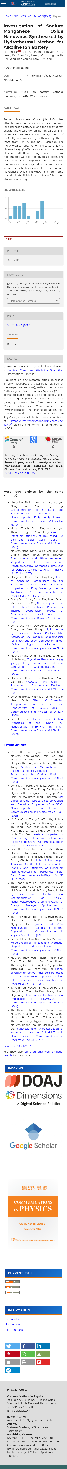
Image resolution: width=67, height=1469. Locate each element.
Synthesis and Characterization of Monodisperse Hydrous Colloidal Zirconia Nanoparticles (37, 1032)
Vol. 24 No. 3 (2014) (39, 16)
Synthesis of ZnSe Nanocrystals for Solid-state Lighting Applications (37, 927)
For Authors (12, 1324)
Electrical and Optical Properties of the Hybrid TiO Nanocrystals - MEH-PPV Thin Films (37, 723)
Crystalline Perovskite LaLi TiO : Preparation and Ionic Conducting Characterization (37, 663)
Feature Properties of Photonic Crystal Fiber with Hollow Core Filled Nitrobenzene (37, 838)
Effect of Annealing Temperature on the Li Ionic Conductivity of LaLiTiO (37, 704)
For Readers (12, 1319)
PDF (10, 239)
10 (24, 1045)
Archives (20, 16)
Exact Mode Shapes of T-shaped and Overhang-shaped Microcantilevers (37, 942)
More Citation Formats (23, 300)
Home (7, 16)
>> (29, 1045)
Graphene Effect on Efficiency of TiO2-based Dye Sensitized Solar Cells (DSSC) (37, 536)
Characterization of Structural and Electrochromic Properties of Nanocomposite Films (37, 513)
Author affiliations (17, 67)
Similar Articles (15, 745)
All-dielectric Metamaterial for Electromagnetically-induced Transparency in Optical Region (37, 770)
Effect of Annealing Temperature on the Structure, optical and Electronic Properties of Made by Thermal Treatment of (37, 585)
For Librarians (14, 1329)
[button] (12, 1346)
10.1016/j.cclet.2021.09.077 (19, 473)
